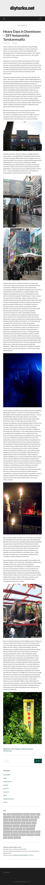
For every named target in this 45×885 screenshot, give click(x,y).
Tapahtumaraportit (8, 799)
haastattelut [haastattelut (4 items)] (33, 820)
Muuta (5, 795)
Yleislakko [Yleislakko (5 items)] (17, 837)
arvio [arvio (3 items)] (38, 814)
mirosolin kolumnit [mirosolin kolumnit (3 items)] (23, 831)
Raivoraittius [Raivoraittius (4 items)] (14, 834)
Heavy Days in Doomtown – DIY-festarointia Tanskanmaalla (22, 35)
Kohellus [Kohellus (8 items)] (32, 826)
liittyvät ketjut (23, 855)
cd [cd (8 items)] (13, 817)
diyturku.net (22, 881)
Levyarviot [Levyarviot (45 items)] (18, 829)
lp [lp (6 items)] (23, 829)
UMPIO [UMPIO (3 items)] (10, 837)
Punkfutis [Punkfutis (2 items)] (6, 834)
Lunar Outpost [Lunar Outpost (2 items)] (30, 829)
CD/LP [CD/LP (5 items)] (18, 817)
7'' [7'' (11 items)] (4, 814)
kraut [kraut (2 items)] (12, 829)
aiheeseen (16, 855)
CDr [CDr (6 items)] (23, 817)
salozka (14, 43)
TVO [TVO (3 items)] (5, 837)
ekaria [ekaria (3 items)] (10, 820)
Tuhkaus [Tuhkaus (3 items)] (37, 834)
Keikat (5, 778)
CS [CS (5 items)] (32, 817)
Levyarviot (6, 792)
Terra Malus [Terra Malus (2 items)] (30, 834)
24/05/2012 (6, 43)
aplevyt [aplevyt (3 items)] (33, 814)
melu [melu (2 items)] (15, 831)
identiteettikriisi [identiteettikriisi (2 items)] (15, 823)
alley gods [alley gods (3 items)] (26, 814)
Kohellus (5, 785)
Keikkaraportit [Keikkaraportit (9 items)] (7, 826)
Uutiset (5, 802)
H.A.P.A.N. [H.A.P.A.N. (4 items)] (25, 820)
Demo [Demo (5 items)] (5, 820)
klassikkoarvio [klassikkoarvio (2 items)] (24, 826)
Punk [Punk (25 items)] (38, 831)
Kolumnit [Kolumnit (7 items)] (6, 829)
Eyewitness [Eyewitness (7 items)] (17, 820)
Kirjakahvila (6, 874)
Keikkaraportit (7, 781)
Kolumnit (5, 788)
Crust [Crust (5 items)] (27, 817)
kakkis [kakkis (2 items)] (23, 823)
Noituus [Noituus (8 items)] (33, 831)
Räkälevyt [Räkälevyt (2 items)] (22, 834)
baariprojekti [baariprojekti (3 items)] (7, 817)
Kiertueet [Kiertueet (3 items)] (16, 826)
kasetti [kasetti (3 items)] (28, 823)
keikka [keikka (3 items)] (34, 823)
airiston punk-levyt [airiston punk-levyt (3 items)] (17, 814)
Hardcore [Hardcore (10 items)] (6, 823)
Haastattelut (6, 774)
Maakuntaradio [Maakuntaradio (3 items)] (8, 831)
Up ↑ (30, 881)
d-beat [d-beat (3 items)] (36, 817)
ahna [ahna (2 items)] (8, 814)
